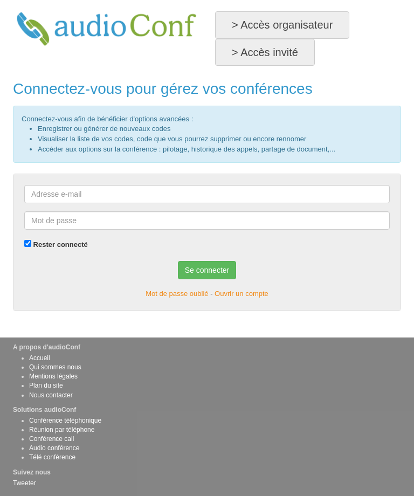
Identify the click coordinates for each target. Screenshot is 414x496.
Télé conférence (52, 457)
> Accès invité (265, 52)
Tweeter (24, 483)
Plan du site (46, 385)
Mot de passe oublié (177, 294)
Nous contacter (51, 395)
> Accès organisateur (282, 25)
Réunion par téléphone (61, 429)
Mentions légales (53, 376)
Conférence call (51, 439)
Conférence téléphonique (65, 420)
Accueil (39, 358)
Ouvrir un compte (241, 294)
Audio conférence (54, 448)
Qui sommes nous (55, 367)
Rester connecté (56, 244)
